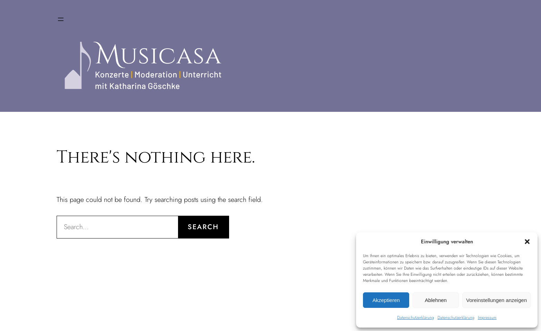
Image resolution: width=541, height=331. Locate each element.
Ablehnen (435, 300)
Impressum (487, 317)
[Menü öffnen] (61, 19)
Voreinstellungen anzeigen (496, 300)
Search (203, 227)
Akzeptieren (386, 300)
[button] (527, 241)
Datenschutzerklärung (415, 317)
